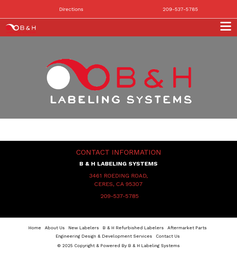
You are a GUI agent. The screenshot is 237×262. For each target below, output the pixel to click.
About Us (55, 227)
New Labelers (83, 227)
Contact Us (168, 236)
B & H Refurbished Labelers (133, 227)
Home (34, 227)
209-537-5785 (119, 195)
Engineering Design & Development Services (104, 236)
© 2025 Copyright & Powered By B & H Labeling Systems (118, 245)
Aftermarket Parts (187, 227)
